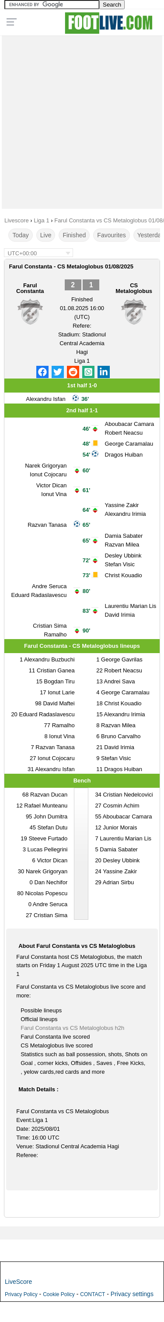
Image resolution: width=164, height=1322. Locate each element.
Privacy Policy (21, 1294)
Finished (74, 235)
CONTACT (92, 1294)
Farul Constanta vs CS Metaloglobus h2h (72, 1028)
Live (46, 235)
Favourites (111, 235)
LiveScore (18, 1281)
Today (20, 235)
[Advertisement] (82, 120)
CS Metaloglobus (133, 288)
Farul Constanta (30, 288)
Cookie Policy (59, 1294)
